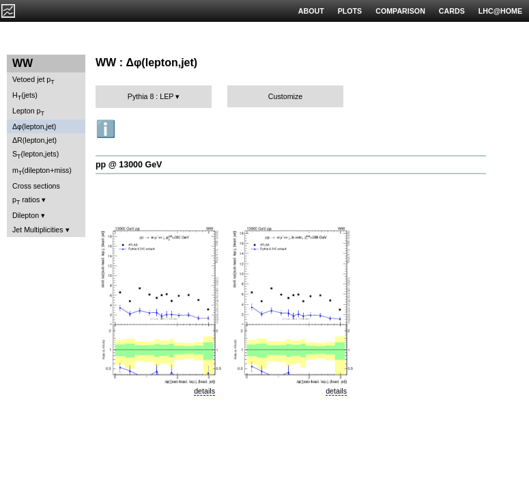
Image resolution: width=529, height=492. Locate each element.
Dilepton (25, 215)
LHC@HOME (500, 11)
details (204, 391)
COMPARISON (400, 11)
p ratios (26, 200)
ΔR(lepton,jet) (34, 140)
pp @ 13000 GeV (129, 164)
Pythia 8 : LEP (150, 96)
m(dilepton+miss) (42, 171)
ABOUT (311, 11)
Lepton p (28, 112)
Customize (285, 96)
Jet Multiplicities (37, 230)
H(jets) (25, 96)
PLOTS (350, 11)
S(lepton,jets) (35, 155)
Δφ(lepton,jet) (34, 126)
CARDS (452, 11)
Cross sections (36, 186)
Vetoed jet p (33, 80)
